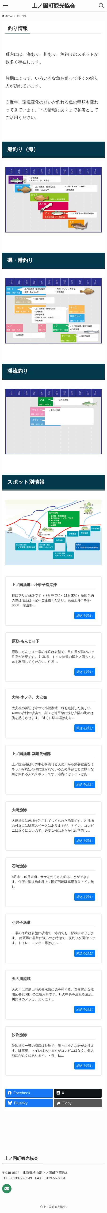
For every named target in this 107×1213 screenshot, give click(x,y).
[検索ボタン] (101, 5)
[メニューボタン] (5, 5)
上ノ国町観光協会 (53, 5)
